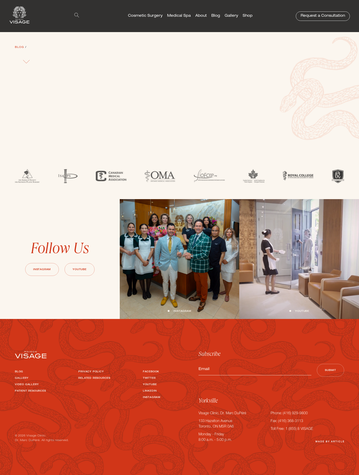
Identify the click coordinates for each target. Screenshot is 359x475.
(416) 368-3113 (290, 421)
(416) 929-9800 (295, 413)
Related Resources (94, 378)
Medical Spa (179, 16)
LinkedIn (150, 391)
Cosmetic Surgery (145, 16)
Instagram (42, 270)
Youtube (80, 270)
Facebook (151, 372)
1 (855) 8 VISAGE (299, 429)
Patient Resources (30, 391)
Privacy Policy (91, 372)
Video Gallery (27, 385)
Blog (215, 16)
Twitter (149, 378)
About (201, 16)
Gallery (231, 16)
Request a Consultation (323, 16)
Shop (248, 16)
